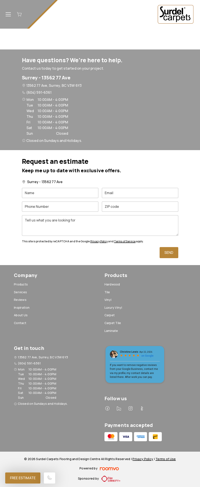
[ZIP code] (140, 207)
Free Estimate (23, 478)
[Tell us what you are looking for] (100, 225)
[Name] (60, 193)
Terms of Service (125, 241)
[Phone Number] (60, 207)
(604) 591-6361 (38, 92)
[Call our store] (49, 478)
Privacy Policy (99, 241)
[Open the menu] (8, 14)
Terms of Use (165, 459)
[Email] (140, 193)
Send (169, 252)
